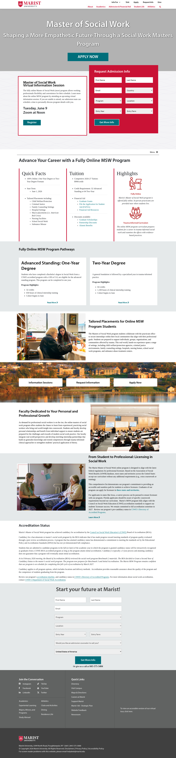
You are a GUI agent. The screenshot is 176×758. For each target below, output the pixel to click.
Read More (52, 302)
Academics (101, 7)
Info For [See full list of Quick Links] (116, 2)
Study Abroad (24, 717)
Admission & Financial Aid (120, 7)
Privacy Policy (81, 748)
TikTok (44, 684)
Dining (44, 709)
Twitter (44, 692)
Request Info (148, 2)
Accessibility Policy (96, 748)
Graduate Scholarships (88, 220)
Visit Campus (76, 688)
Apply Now (135, 382)
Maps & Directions (78, 692)
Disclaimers (69, 748)
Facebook (27, 688)
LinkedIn (26, 692)
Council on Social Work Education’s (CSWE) (108, 532)
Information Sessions (41, 382)
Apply (136, 2)
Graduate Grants (85, 201)
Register (32, 122)
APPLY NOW (88, 57)
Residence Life (47, 714)
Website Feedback (78, 710)
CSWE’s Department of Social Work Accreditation (45, 580)
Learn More (94, 517)
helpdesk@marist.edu (76, 751)
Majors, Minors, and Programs (27, 711)
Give (159, 2)
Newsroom (75, 714)
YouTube (45, 688)
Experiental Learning (27, 705)
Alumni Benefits (86, 225)
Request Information (88, 382)
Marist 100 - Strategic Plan (82, 705)
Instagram (27, 684)
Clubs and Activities (49, 705)
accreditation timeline (46, 577)
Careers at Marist (78, 697)
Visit (127, 2)
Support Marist (77, 701)
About (90, 7)
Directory (75, 684)
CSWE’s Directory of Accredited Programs (91, 577)
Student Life (139, 7)
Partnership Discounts (88, 223)
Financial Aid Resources (89, 210)
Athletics (151, 7)
